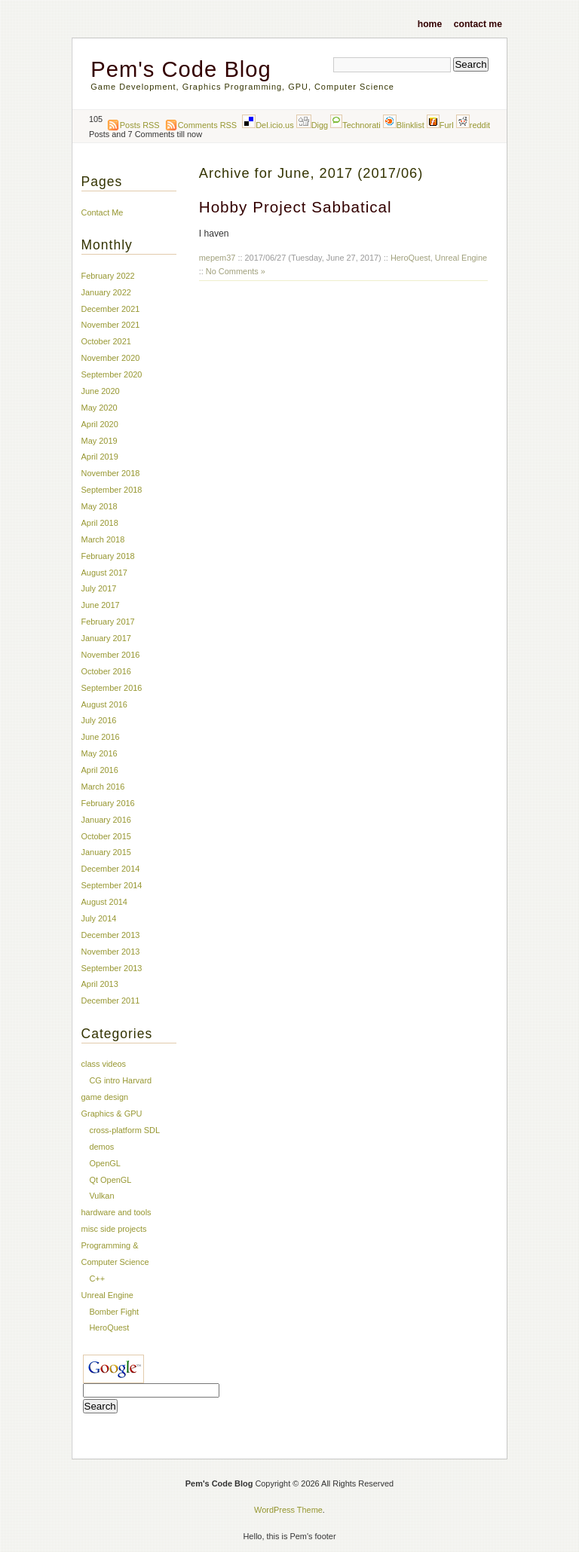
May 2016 (99, 753)
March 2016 (103, 786)
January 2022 (106, 292)
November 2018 (110, 473)
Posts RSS (140, 125)
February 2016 (108, 803)
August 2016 (104, 704)
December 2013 (110, 934)
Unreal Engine (461, 257)
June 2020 (100, 391)
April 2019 (99, 456)
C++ (97, 1278)
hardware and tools (116, 1212)
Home (430, 23)
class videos (104, 1063)
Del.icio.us (267, 125)
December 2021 (110, 308)
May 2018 (99, 506)
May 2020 (99, 407)
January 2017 (106, 638)
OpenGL (104, 1163)
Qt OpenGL (110, 1179)
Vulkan (101, 1195)
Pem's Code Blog (180, 69)
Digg (312, 125)
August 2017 (104, 572)
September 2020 (111, 374)
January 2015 (106, 852)
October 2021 (106, 341)
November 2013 (110, 951)
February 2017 (108, 621)
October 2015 (106, 836)
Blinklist (403, 125)
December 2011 (110, 1000)
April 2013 (99, 983)
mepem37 (217, 257)
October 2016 (106, 671)
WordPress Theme (288, 1509)
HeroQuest (410, 257)
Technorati (355, 125)
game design (105, 1096)
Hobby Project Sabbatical (295, 206)
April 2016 (99, 769)
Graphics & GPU (111, 1113)
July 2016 (99, 720)
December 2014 (110, 868)
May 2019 (99, 440)
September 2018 (111, 489)
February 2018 (108, 556)
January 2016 (106, 819)
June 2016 (100, 736)
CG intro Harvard (120, 1080)
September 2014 (111, 885)
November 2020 (110, 357)
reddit (473, 125)
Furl (440, 125)
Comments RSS (207, 125)
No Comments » (235, 271)
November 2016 (110, 654)
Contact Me (478, 23)
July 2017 (99, 588)
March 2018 (103, 539)
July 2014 (99, 918)
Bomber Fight (114, 1311)
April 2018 (99, 522)
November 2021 (110, 324)
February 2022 (108, 275)
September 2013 (111, 968)
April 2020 (99, 424)
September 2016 (111, 687)
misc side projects (114, 1228)
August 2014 (104, 901)
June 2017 (100, 604)
